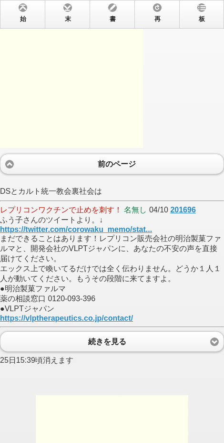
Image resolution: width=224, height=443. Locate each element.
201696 (182, 210)
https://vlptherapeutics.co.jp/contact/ (66, 318)
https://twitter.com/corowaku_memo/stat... (76, 229)
